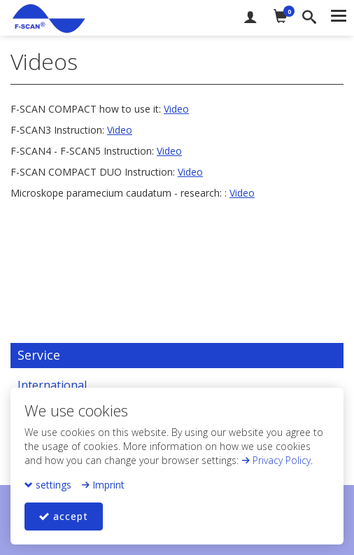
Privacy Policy (276, 460)
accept (63, 516)
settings (47, 484)
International (52, 385)
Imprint (103, 484)
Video (176, 108)
